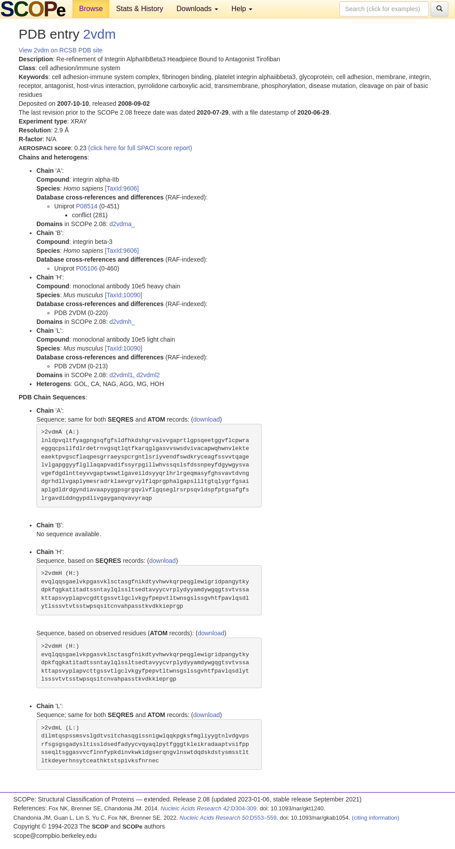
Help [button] (241, 8)
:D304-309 (209, 808)
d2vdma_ (122, 223)
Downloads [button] (197, 8)
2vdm (99, 34)
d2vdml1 (121, 375)
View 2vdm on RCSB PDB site (61, 50)
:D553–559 (228, 817)
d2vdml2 (148, 375)
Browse (91, 8)
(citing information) (375, 817)
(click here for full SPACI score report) (140, 147)
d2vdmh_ (122, 321)
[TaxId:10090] (123, 295)
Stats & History (139, 8)
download (206, 419)
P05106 (86, 268)
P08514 (86, 206)
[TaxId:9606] (122, 188)
